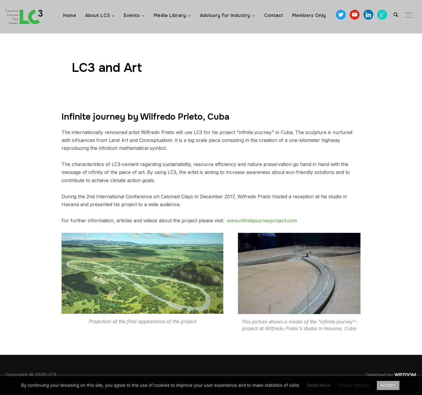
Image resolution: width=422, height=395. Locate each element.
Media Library (170, 15)
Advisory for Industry (225, 15)
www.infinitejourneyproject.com (262, 220)
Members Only (309, 15)
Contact (273, 15)
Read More (319, 385)
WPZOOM (405, 375)
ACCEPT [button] (388, 385)
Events (132, 15)
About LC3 (97, 15)
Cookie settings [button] (354, 385)
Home (69, 15)
